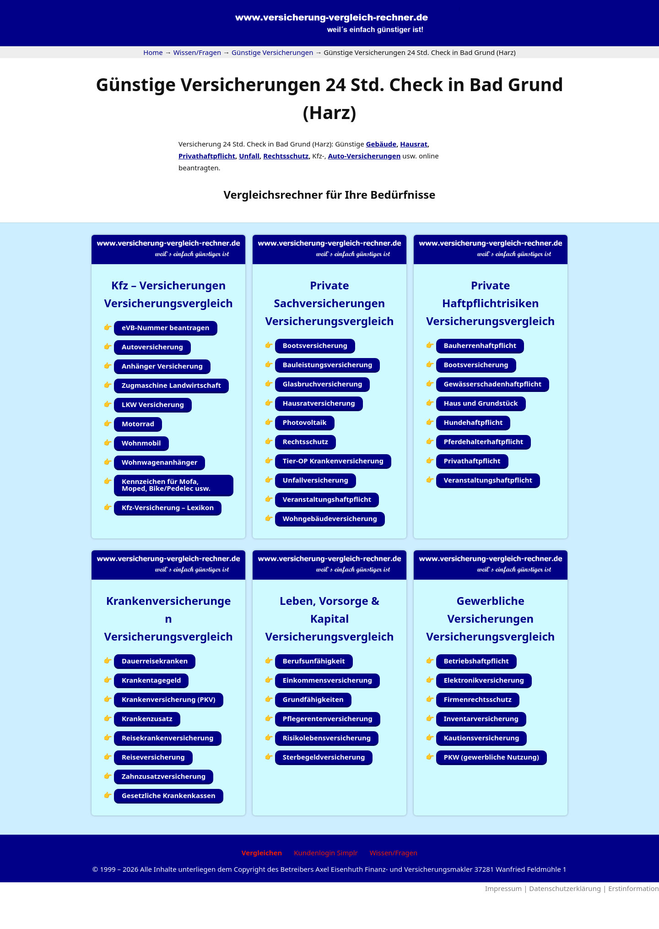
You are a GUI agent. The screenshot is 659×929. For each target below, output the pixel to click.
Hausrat (413, 143)
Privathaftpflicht (206, 155)
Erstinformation (633, 923)
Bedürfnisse (402, 194)
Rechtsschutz (285, 155)
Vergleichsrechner (273, 194)
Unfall (249, 155)
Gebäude (381, 143)
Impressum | (507, 923)
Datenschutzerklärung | (568, 923)
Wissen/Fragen (394, 887)
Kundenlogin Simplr (325, 887)
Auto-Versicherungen (364, 155)
